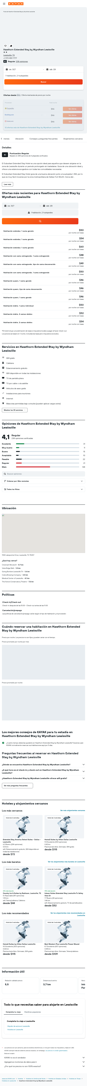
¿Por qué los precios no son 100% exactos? (44, 1066)
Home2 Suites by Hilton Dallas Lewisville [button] (61, 839)
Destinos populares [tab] (33, 1012)
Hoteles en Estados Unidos (57, 1078)
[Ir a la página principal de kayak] (15, 3)
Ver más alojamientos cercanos (72, 810)
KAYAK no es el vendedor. (44, 1057)
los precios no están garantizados (56, 1050)
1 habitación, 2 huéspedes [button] (16, 75)
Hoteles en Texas (75, 1078)
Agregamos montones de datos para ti (44, 1061)
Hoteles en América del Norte (36, 1078)
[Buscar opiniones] (45, 473)
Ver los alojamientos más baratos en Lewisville (66, 862)
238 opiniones (22, 61)
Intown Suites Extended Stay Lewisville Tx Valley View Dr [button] (64, 894)
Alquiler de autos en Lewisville (18, 1026)
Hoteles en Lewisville (15, 1029)
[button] (4, 3)
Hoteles (20, 1078)
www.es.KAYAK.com (8, 1078)
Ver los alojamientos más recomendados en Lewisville (67, 914)
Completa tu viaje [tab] (13, 1012)
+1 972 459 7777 (10, 58)
